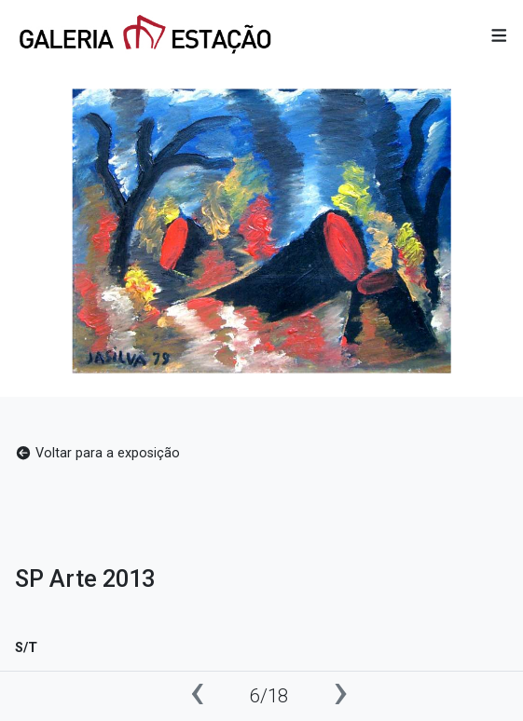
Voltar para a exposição (97, 453)
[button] (499, 37)
